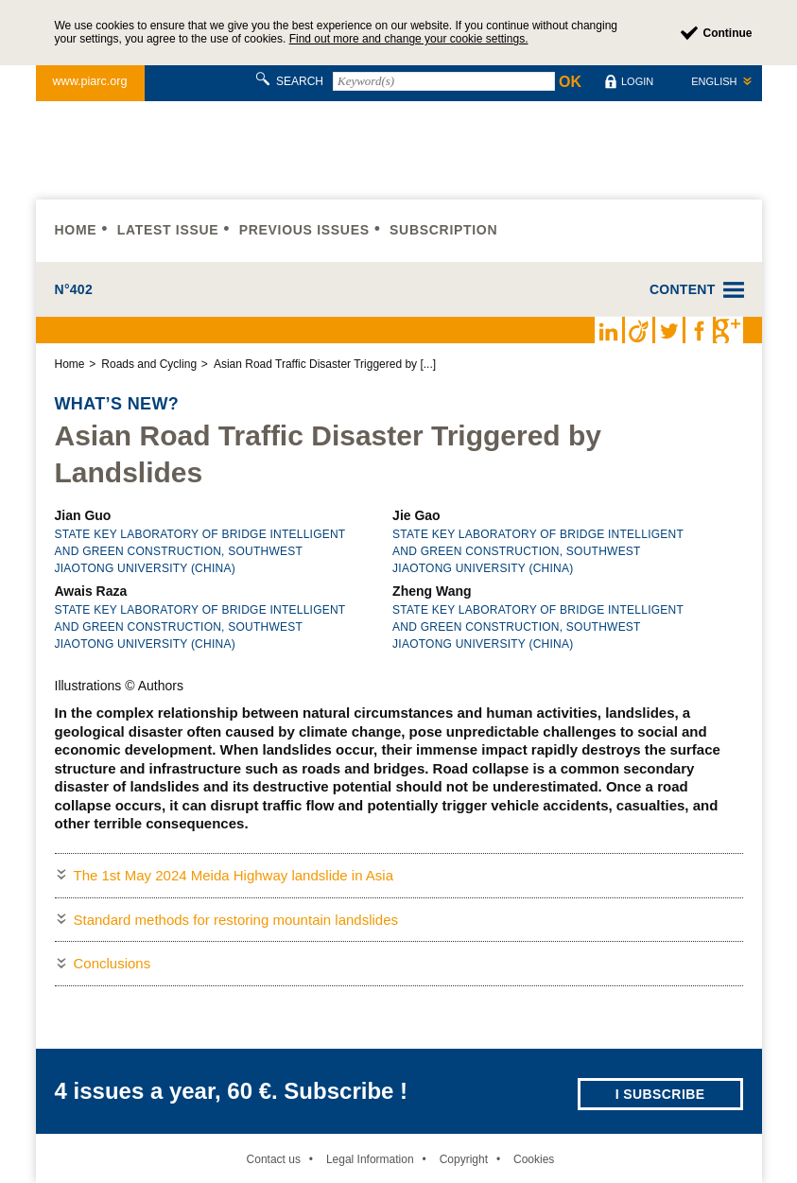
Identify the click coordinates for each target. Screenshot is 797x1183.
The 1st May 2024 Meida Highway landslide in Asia (234, 875)
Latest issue (168, 229)
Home (76, 229)
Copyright (464, 1159)
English (713, 81)
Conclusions (112, 963)
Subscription (443, 229)
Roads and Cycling (149, 364)
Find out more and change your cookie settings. (408, 38)
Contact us (274, 1159)
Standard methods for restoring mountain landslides (236, 920)
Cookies (533, 1159)
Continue (728, 33)
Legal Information (370, 1159)
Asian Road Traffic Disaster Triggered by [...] (325, 364)
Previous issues (304, 229)
